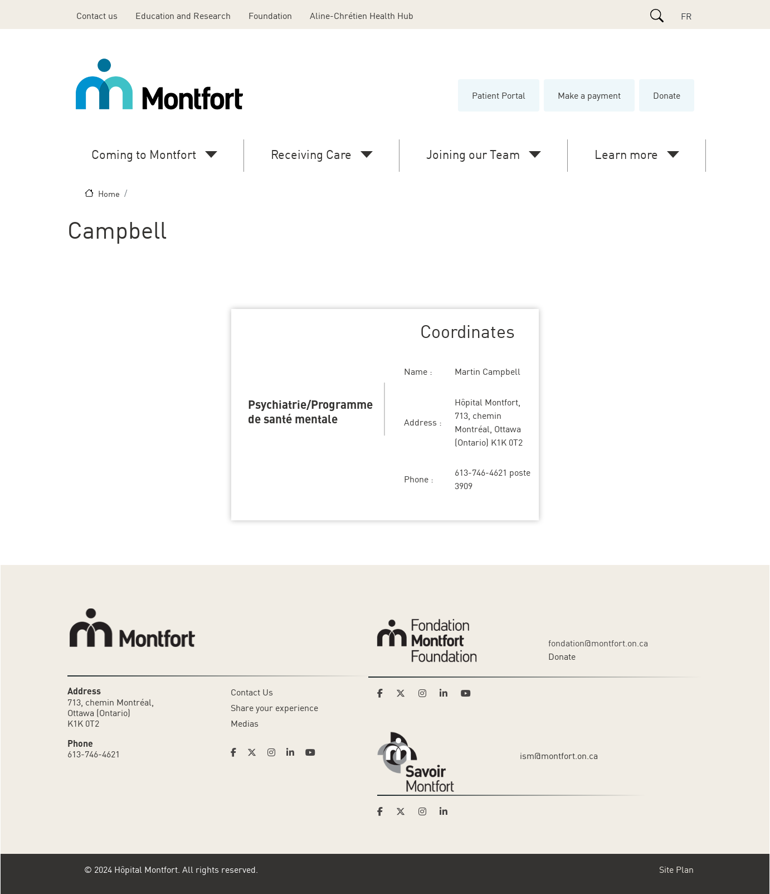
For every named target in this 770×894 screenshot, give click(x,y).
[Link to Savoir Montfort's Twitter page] (404, 811)
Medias (245, 723)
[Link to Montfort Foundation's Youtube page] (467, 693)
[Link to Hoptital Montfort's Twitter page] (255, 752)
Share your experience (274, 707)
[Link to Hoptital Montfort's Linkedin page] (293, 752)
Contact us (97, 15)
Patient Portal (498, 95)
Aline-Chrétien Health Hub (361, 15)
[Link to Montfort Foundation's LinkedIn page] (447, 693)
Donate (666, 95)
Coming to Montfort (143, 154)
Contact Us (252, 692)
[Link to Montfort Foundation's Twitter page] (404, 693)
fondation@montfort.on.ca (598, 643)
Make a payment (589, 95)
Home (109, 194)
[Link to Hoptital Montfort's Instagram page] (274, 752)
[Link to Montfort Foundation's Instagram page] (425, 693)
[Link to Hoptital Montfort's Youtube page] (311, 752)
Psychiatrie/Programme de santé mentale (310, 411)
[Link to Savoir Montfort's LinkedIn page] (447, 811)
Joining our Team (473, 154)
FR (686, 16)
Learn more (626, 154)
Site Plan (676, 869)
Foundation (270, 15)
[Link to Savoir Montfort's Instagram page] (425, 811)
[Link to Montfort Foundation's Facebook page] (383, 693)
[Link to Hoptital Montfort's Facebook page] (237, 752)
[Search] (657, 16)
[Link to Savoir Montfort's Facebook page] (383, 811)
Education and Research (183, 15)
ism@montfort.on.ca (559, 755)
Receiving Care (311, 154)
